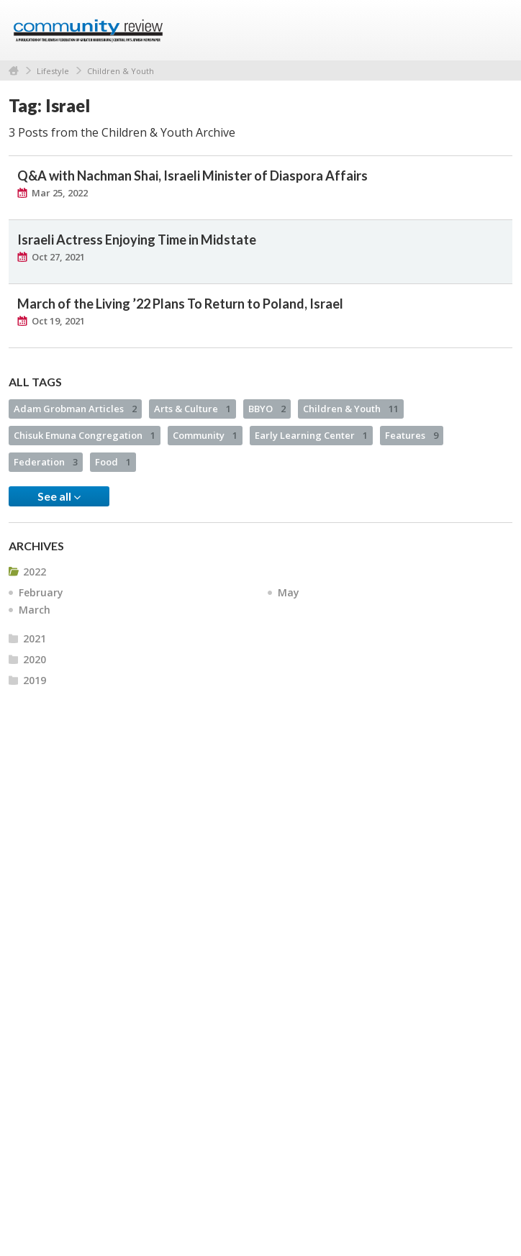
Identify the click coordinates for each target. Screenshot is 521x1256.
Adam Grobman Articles (75, 408)
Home (14, 71)
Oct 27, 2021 (58, 256)
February (41, 592)
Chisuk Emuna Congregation (84, 435)
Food (113, 461)
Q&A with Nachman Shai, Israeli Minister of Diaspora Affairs (192, 175)
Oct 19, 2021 (58, 320)
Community (205, 435)
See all (59, 496)
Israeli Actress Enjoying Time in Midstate (136, 239)
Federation (46, 461)
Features (411, 435)
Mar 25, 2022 (60, 192)
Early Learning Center (311, 435)
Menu (495, 30)
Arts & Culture (192, 408)
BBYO (267, 408)
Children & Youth (120, 70)
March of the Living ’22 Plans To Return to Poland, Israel (180, 303)
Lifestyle (53, 70)
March (34, 609)
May (288, 592)
